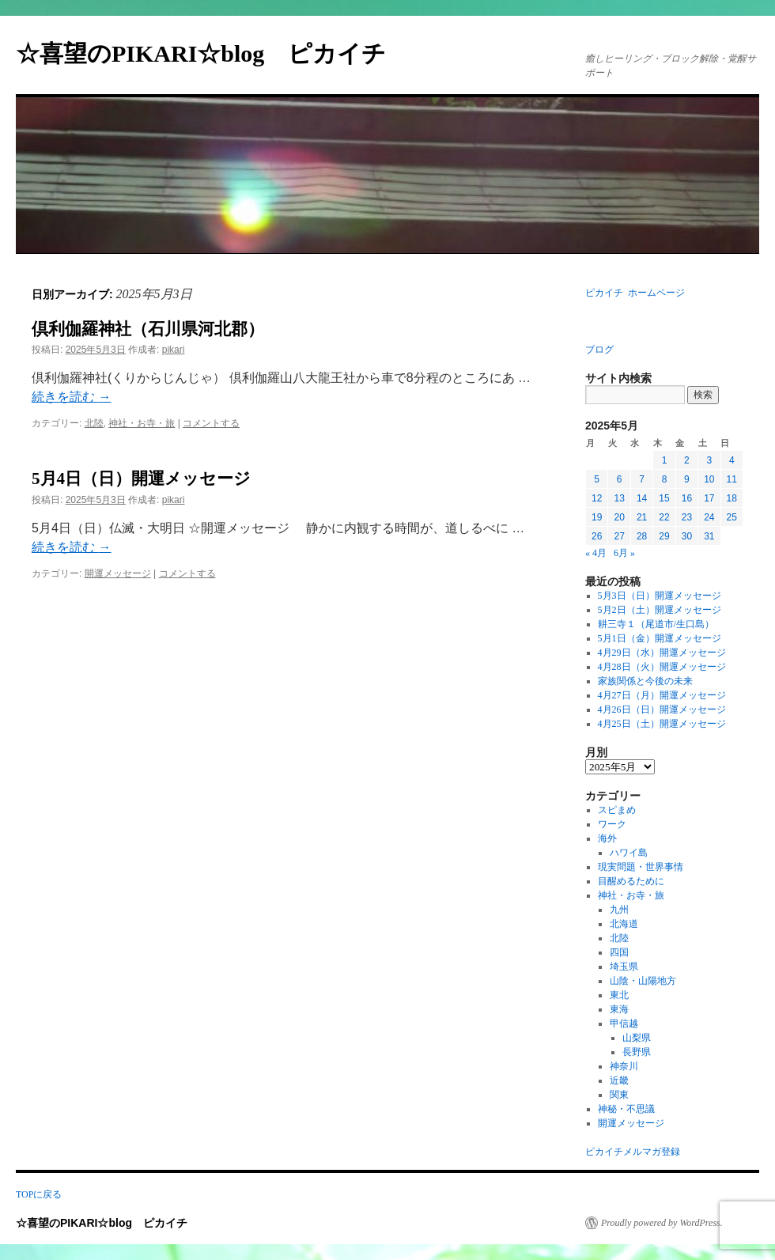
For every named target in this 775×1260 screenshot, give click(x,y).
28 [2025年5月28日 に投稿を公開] (642, 536)
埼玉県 (624, 966)
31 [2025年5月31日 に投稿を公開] (709, 536)
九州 (619, 909)
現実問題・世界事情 (640, 866)
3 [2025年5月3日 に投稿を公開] (709, 460)
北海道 (624, 923)
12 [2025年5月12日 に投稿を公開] (597, 498)
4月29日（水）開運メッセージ (662, 652)
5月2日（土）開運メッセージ (659, 609)
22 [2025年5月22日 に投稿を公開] (664, 517)
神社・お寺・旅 (141, 423)
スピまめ (617, 809)
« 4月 (596, 552)
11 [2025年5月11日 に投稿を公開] (732, 479)
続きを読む (71, 396)
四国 (619, 952)
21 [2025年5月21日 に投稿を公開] (642, 517)
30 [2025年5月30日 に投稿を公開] (687, 536)
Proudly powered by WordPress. (662, 1222)
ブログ (599, 349)
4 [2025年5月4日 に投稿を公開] (732, 460)
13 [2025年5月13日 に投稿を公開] (619, 498)
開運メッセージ (118, 573)
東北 (619, 995)
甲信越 (624, 1023)
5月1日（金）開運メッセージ (659, 638)
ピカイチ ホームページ (635, 292)
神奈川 (624, 1066)
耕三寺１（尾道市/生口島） (656, 624)
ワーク (612, 824)
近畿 (619, 1080)
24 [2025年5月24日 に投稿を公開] (709, 517)
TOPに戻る (39, 1194)
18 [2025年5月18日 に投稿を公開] (732, 498)
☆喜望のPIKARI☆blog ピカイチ (213, 53)
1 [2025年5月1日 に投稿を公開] (664, 460)
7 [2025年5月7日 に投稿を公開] (642, 479)
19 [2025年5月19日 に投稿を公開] (597, 517)
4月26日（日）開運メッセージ (662, 709)
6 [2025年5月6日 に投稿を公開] (619, 479)
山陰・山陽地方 (643, 980)
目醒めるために (631, 881)
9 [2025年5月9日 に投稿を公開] (687, 479)
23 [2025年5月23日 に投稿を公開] (687, 517)
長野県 (636, 1052)
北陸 (94, 423)
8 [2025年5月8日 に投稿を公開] (664, 479)
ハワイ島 (629, 852)
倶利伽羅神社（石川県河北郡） (148, 329)
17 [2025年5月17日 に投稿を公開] (709, 498)
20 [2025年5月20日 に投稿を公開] (619, 517)
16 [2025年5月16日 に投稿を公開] (687, 498)
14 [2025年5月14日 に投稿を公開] (642, 498)
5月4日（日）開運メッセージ (141, 478)
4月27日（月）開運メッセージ (662, 695)
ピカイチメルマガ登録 (632, 1151)
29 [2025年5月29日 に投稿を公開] (664, 536)
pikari (173, 349)
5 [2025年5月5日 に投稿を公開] (596, 479)
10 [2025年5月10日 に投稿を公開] (709, 479)
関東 (619, 1094)
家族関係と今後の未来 (645, 681)
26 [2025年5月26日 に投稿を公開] (597, 536)
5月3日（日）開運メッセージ (659, 595)
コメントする (211, 423)
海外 (607, 838)
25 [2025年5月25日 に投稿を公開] (732, 517)
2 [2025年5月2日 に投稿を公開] (687, 460)
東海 (619, 1009)
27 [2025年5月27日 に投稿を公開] (619, 536)
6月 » (624, 552)
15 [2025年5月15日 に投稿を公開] (664, 498)
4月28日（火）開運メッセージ (662, 666)
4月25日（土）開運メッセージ (662, 723)
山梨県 (636, 1037)
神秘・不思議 (626, 1108)
